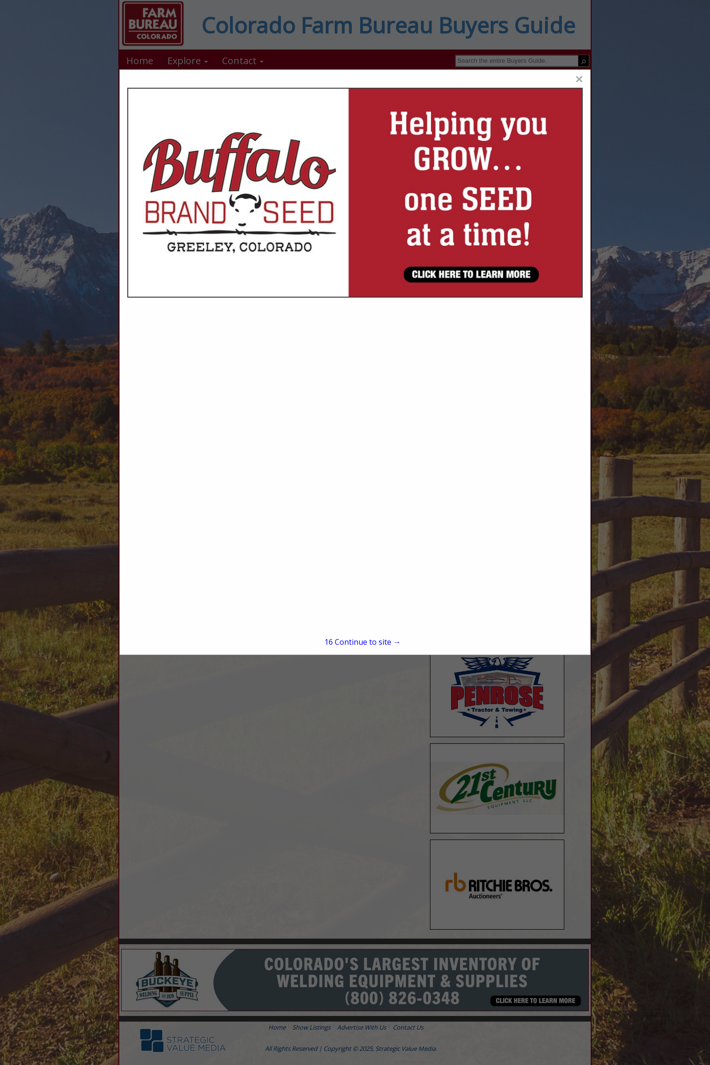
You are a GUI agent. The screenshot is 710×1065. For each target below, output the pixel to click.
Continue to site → (362, 642)
